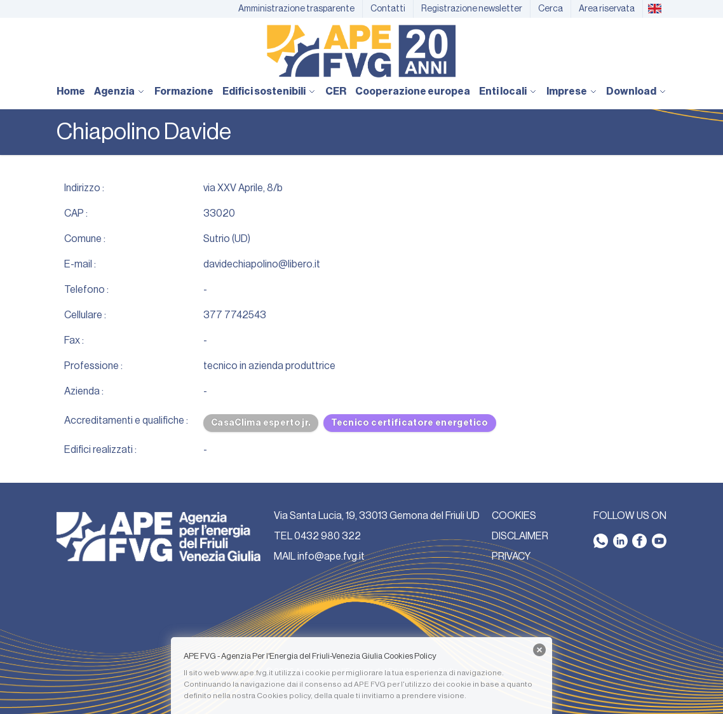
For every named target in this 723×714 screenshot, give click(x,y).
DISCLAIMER (520, 536)
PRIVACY (511, 556)
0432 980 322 (327, 536)
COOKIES (514, 516)
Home (71, 91)
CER (335, 91)
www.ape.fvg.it (247, 673)
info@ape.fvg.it (331, 556)
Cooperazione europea (412, 91)
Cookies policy (284, 695)
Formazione (183, 91)
